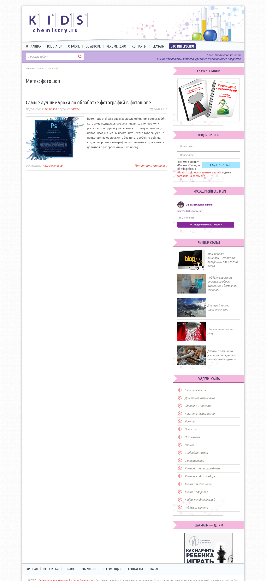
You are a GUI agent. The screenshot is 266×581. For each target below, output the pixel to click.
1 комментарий (52, 165)
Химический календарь (200, 476)
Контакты (139, 46)
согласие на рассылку (191, 175)
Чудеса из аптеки (196, 507)
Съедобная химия (196, 452)
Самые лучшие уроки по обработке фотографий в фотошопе (88, 102)
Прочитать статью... (151, 165)
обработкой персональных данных (199, 172)
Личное (189, 421)
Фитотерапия (194, 460)
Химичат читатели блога (202, 468)
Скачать (158, 46)
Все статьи (54, 46)
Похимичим (192, 437)
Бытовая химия (195, 390)
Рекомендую (116, 46)
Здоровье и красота (198, 405)
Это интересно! (182, 46)
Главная (35, 46)
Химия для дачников (198, 484)
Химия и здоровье (196, 492)
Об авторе (93, 46)
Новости (190, 429)
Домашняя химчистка (200, 398)
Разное (75, 109)
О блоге (74, 46)
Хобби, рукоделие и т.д (200, 499)
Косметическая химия (200, 413)
